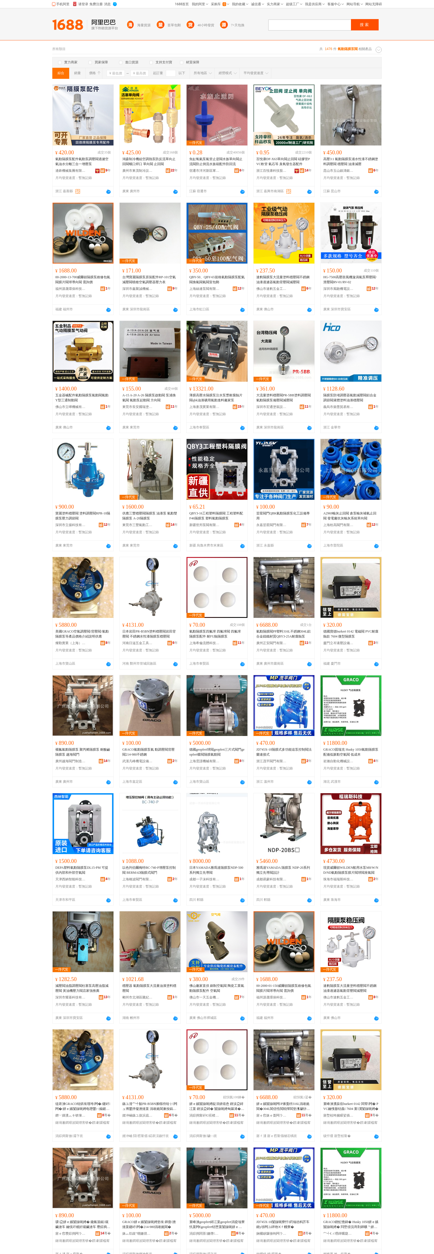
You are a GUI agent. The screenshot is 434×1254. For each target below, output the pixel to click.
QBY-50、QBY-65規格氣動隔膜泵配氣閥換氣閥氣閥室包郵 (217, 279)
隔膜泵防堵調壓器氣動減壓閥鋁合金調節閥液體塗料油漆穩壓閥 (349, 397)
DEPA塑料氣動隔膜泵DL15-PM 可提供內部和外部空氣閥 (81, 870)
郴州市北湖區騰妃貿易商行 (137, 997)
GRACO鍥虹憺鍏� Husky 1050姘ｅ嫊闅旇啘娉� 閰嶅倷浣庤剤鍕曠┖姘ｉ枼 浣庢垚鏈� (350, 1224)
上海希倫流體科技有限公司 (204, 643)
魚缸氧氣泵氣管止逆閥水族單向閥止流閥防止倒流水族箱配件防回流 (215, 161)
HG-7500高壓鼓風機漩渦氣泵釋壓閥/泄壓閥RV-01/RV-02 (350, 279)
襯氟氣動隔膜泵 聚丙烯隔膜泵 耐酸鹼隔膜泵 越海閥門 (82, 752)
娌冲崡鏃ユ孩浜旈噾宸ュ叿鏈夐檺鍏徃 (137, 1115)
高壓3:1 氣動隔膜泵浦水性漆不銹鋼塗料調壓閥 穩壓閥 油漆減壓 (350, 161)
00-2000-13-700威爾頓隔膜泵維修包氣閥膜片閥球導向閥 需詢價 (82, 279)
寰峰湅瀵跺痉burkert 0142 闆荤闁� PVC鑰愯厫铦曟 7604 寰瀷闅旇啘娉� (350, 1106)
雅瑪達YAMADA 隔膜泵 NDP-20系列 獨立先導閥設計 (283, 870)
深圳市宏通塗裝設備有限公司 (271, 407)
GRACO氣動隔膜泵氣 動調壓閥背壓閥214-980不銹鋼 (148, 752)
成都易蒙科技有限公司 (271, 879)
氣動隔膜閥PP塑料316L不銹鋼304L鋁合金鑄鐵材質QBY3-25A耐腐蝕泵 (283, 633)
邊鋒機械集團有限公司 (70, 171)
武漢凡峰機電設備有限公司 (137, 761)
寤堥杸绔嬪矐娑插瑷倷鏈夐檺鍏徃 (338, 1115)
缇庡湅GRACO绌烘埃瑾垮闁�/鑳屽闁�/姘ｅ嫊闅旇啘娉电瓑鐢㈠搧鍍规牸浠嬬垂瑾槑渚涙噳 (82, 1106)
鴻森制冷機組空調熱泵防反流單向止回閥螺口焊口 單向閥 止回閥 (148, 161)
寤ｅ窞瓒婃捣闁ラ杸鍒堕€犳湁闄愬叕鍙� (70, 1233)
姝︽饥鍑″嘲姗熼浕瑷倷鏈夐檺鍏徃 (137, 1233)
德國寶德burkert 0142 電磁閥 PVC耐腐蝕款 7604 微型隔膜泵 (350, 633)
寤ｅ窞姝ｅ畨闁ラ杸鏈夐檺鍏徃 (271, 1115)
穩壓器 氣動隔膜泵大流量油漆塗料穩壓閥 (149, 988)
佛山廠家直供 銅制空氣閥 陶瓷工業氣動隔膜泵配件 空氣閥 (216, 988)
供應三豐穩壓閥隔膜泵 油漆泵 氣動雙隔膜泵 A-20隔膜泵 (149, 515)
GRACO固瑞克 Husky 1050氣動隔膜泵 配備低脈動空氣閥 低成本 (350, 752)
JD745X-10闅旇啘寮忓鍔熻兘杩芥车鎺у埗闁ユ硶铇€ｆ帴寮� (282, 1224)
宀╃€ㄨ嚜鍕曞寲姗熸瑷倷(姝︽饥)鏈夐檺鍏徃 (338, 1233)
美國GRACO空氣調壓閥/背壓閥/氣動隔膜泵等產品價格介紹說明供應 (82, 633)
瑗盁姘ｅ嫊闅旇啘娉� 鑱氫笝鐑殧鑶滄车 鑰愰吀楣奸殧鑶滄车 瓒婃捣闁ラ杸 (82, 1224)
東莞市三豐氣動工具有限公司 (137, 525)
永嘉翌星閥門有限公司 (271, 525)
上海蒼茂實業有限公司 (204, 407)
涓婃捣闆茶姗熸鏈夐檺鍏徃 (204, 1233)
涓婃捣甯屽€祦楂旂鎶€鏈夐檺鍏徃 (204, 1115)
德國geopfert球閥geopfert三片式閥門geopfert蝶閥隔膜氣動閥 (216, 752)
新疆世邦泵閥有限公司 (204, 525)
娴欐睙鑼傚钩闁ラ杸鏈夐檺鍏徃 (271, 1233)
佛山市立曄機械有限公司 (70, 407)
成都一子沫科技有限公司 (204, 879)
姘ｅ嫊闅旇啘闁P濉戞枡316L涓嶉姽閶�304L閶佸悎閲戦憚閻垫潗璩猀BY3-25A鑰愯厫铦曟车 (283, 1106)
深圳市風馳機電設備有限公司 (338, 289)
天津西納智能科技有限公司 (70, 879)
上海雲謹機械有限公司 (204, 761)
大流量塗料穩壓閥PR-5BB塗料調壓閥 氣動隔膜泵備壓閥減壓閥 (283, 397)
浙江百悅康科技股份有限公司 (271, 171)
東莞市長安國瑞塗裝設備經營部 (137, 407)
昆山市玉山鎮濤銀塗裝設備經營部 (338, 171)
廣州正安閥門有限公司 (271, 643)
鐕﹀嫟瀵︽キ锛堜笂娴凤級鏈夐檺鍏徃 (70, 1115)
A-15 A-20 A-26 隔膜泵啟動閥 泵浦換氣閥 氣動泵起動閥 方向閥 (149, 397)
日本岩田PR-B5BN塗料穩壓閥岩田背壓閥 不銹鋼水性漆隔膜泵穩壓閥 (149, 633)
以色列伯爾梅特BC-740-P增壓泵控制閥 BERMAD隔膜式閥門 (149, 870)
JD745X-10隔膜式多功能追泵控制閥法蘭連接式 (284, 752)
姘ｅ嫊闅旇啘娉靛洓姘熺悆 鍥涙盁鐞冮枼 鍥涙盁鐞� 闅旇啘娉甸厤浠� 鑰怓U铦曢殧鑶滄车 (216, 1106)
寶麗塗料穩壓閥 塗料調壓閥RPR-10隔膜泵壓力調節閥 (82, 515)
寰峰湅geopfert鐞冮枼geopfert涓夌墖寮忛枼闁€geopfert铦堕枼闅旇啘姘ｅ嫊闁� (217, 1224)
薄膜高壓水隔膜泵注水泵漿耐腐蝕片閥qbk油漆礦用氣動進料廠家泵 (215, 397)
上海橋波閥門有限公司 (137, 879)
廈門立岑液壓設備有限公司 (338, 643)
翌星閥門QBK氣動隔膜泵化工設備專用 (283, 515)
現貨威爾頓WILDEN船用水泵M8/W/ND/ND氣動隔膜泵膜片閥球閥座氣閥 (350, 870)
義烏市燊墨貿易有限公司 (338, 407)
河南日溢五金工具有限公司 (137, 643)
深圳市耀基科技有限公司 (70, 997)
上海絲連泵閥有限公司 (204, 289)
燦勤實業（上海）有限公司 (70, 643)
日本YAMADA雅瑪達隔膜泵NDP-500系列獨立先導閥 (216, 870)
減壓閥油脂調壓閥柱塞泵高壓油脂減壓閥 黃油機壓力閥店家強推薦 (81, 988)
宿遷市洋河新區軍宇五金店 (204, 171)
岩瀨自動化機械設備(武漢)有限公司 (338, 761)
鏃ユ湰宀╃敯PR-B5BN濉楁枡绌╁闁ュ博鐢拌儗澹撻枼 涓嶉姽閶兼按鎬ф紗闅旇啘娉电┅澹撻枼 (149, 1106)
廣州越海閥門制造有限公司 (70, 761)
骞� (106, 1115)
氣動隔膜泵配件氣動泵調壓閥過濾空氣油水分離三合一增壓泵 (81, 161)
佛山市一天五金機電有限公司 (204, 997)
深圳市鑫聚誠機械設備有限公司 (137, 289)
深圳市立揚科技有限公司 (70, 525)
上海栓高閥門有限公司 (338, 525)
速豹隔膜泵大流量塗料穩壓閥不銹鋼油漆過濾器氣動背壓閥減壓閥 (282, 279)
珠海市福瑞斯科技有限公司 (338, 879)
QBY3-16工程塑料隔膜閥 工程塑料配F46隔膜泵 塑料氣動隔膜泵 (216, 515)
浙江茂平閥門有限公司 (271, 761)
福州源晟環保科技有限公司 (70, 289)
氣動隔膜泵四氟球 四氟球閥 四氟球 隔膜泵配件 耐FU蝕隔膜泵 (215, 633)
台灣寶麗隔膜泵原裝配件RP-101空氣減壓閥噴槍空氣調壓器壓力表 (149, 279)
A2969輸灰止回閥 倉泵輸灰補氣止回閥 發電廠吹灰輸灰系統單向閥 (349, 515)
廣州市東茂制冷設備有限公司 (137, 171)
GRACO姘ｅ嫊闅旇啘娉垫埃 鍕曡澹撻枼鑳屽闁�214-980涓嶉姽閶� (149, 1224)
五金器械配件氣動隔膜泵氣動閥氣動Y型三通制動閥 (81, 397)
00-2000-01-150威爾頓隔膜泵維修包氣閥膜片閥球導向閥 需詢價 (283, 988)
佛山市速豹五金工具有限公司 (271, 289)
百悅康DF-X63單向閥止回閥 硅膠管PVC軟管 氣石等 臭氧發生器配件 (283, 161)
